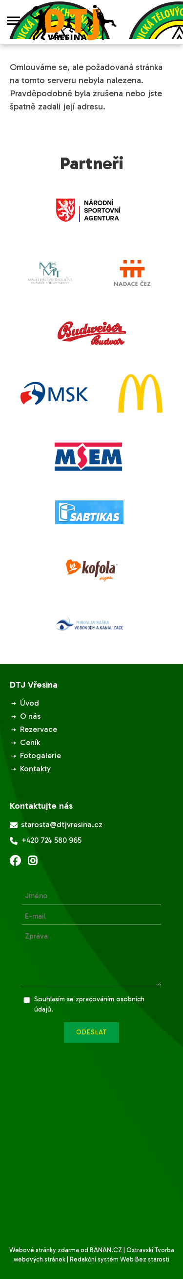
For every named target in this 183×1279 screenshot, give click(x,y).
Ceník (30, 742)
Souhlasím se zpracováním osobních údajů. (89, 1004)
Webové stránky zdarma (44, 1250)
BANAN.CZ (106, 1250)
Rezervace (38, 729)
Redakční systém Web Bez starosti (119, 1259)
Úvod (29, 703)
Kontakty (35, 768)
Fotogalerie (40, 755)
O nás (30, 716)
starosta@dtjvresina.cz (56, 825)
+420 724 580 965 (45, 841)
